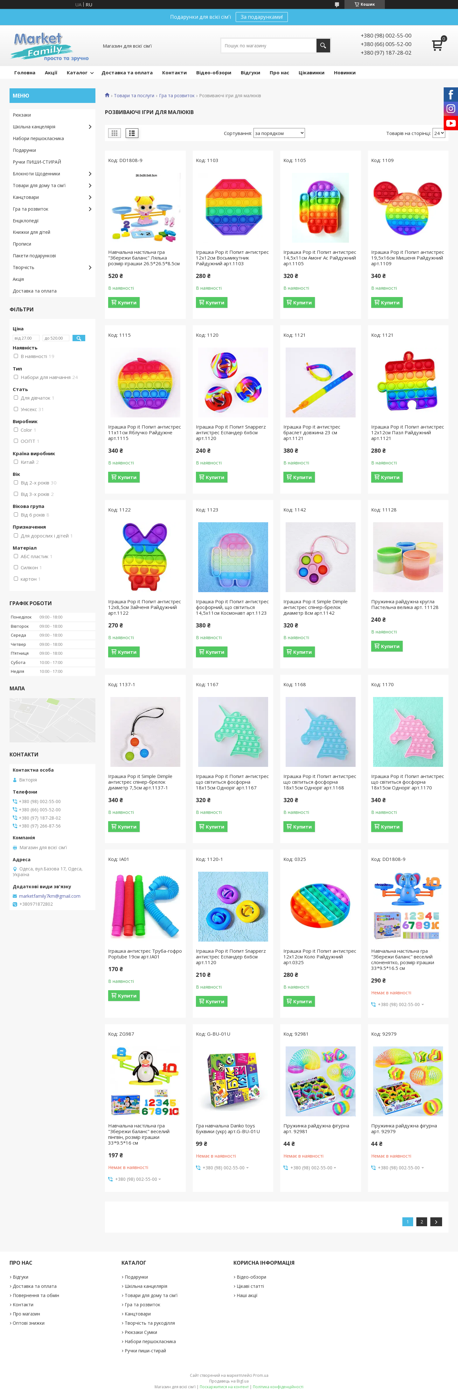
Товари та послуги (134, 95)
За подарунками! (262, 16)
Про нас (279, 72)
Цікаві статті (250, 1286)
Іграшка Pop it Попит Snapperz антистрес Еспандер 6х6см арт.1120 (231, 432)
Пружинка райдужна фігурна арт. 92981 (316, 1128)
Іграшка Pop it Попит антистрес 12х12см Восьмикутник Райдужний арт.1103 (232, 257)
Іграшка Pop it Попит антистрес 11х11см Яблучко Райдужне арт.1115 (144, 432)
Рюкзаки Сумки (141, 1332)
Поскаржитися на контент (224, 1387)
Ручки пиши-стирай (145, 1351)
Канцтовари (26, 197)
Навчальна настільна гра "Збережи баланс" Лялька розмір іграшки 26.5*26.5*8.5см (144, 257)
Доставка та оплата (127, 72)
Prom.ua (260, 1375)
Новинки (345, 72)
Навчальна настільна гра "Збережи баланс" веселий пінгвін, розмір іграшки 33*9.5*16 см (139, 1134)
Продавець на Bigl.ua (229, 1381)
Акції (51, 72)
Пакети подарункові (34, 256)
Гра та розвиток (177, 95)
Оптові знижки (29, 1323)
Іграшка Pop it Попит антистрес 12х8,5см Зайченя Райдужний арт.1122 (144, 607)
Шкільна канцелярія (34, 127)
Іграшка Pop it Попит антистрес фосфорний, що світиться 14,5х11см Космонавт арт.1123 (232, 607)
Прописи (22, 244)
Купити (127, 302)
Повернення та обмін (36, 1295)
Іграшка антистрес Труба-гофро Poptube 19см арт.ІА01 (145, 953)
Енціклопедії (26, 221)
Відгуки (250, 72)
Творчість (23, 267)
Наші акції (247, 1295)
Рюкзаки (22, 115)
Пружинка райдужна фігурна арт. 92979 (404, 1128)
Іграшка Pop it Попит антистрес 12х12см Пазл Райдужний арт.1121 (407, 432)
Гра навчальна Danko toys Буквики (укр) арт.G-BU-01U (228, 1128)
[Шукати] (323, 45)
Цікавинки (311, 72)
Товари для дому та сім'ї (39, 185)
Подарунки (24, 150)
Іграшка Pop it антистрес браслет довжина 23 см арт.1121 (311, 432)
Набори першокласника (38, 138)
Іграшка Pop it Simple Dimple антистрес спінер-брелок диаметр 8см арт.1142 (315, 607)
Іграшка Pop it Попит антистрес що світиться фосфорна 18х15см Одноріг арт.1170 (407, 781)
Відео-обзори (213, 72)
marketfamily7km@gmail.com (49, 896)
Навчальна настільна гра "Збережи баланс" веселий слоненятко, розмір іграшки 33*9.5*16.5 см (402, 959)
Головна (24, 72)
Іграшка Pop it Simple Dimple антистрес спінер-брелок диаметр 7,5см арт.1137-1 (140, 781)
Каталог (77, 72)
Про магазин (26, 1314)
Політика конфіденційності (278, 1387)
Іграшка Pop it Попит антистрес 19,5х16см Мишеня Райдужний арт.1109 (407, 257)
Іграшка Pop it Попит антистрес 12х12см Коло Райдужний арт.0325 (319, 956)
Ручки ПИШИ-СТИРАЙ (37, 162)
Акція (18, 279)
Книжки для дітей (31, 232)
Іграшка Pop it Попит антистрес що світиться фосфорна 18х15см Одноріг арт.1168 (319, 781)
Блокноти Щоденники (36, 174)
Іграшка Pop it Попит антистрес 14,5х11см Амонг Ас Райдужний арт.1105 (319, 257)
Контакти (174, 72)
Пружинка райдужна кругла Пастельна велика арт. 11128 (405, 604)
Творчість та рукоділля (150, 1323)
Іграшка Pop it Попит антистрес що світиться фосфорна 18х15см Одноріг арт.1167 (232, 781)
